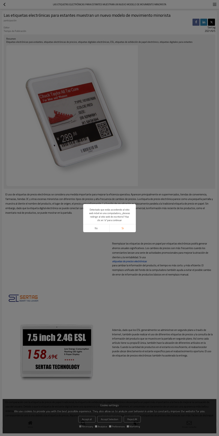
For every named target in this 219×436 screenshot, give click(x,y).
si (123, 228)
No (96, 228)
